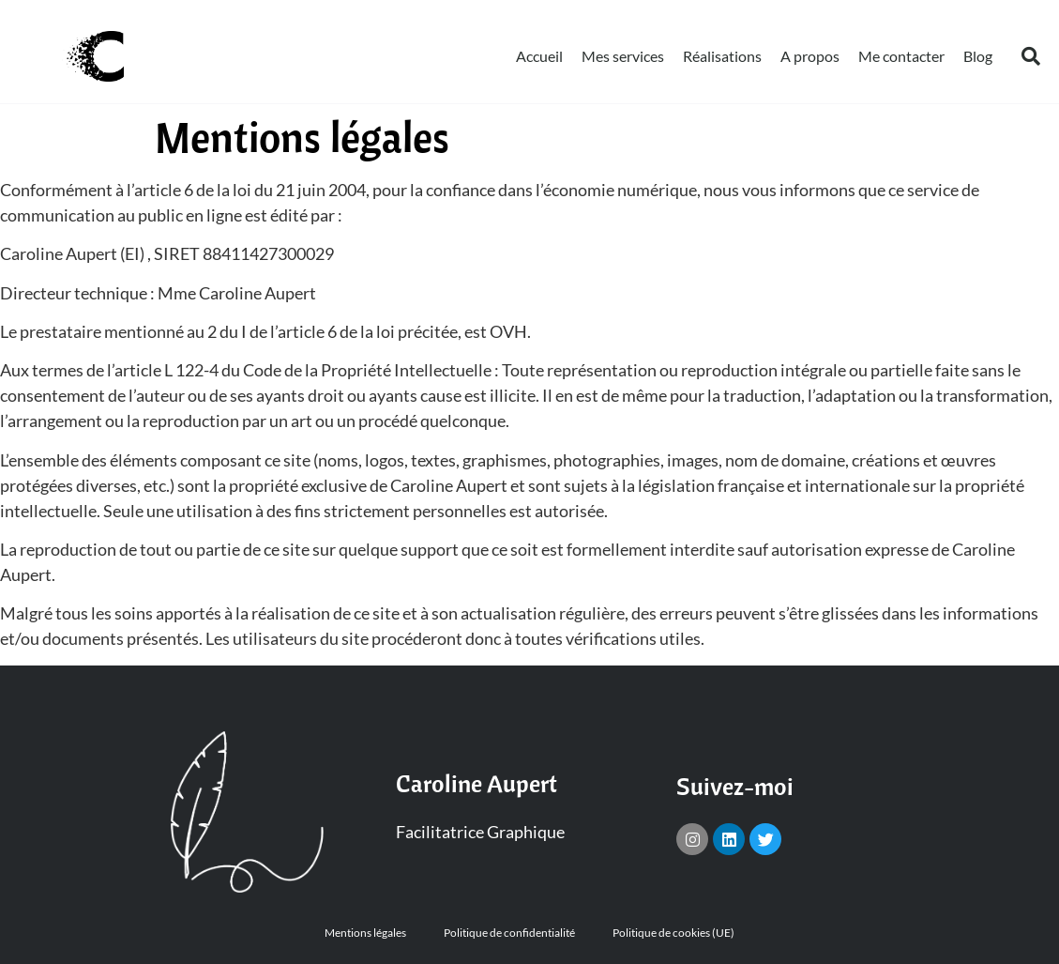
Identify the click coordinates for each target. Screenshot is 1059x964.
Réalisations (722, 56)
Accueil (539, 56)
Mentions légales (365, 933)
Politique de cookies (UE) (673, 933)
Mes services (623, 56)
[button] (1031, 56)
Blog (977, 56)
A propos (810, 56)
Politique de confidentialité (509, 933)
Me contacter (901, 56)
